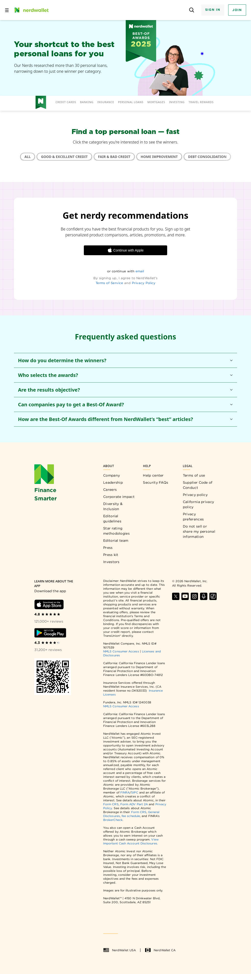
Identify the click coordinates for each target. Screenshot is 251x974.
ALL (28, 156)
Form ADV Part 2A (134, 804)
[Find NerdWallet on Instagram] (194, 596)
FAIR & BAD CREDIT (114, 156)
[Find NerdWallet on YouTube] (185, 596)
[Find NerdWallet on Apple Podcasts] (203, 596)
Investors (111, 562)
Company (111, 475)
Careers (110, 490)
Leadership (113, 482)
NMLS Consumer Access (121, 651)
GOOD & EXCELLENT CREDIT (64, 156)
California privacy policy (198, 504)
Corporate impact (119, 497)
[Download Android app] (50, 633)
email (140, 271)
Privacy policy (195, 495)
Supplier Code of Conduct (198, 485)
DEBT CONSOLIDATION (207, 156)
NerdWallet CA (160, 950)
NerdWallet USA (119, 950)
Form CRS (111, 804)
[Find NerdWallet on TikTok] (213, 596)
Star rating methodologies (116, 530)
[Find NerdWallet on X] (175, 596)
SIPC (134, 792)
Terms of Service (109, 283)
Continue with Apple (125, 250)
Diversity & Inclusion (113, 506)
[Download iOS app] (49, 604)
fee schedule (131, 816)
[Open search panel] (191, 10)
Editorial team (115, 540)
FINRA (125, 792)
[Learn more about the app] (55, 584)
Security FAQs (155, 482)
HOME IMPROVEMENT (159, 156)
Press (108, 548)
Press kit (110, 555)
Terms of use (194, 475)
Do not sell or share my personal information (199, 531)
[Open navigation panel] (7, 10)
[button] (125, 360)
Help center (153, 475)
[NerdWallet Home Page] (31, 10)
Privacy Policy (144, 283)
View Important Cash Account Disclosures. (131, 841)
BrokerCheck (113, 820)
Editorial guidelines (112, 518)
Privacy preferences (193, 516)
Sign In (212, 10)
